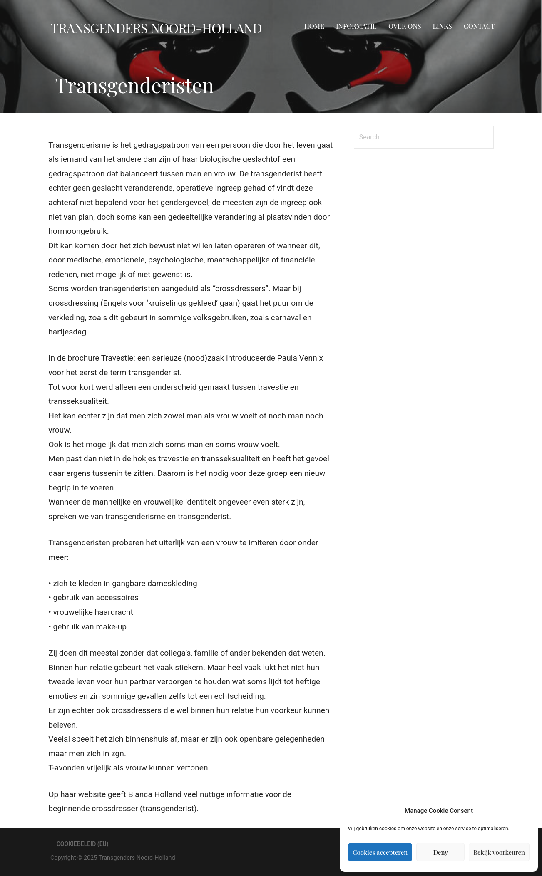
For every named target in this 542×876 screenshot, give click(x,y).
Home (314, 26)
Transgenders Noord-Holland (156, 28)
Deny (440, 852)
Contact (479, 26)
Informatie (356, 26)
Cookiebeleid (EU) (83, 844)
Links (442, 26)
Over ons (404, 26)
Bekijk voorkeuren (499, 852)
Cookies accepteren (380, 852)
